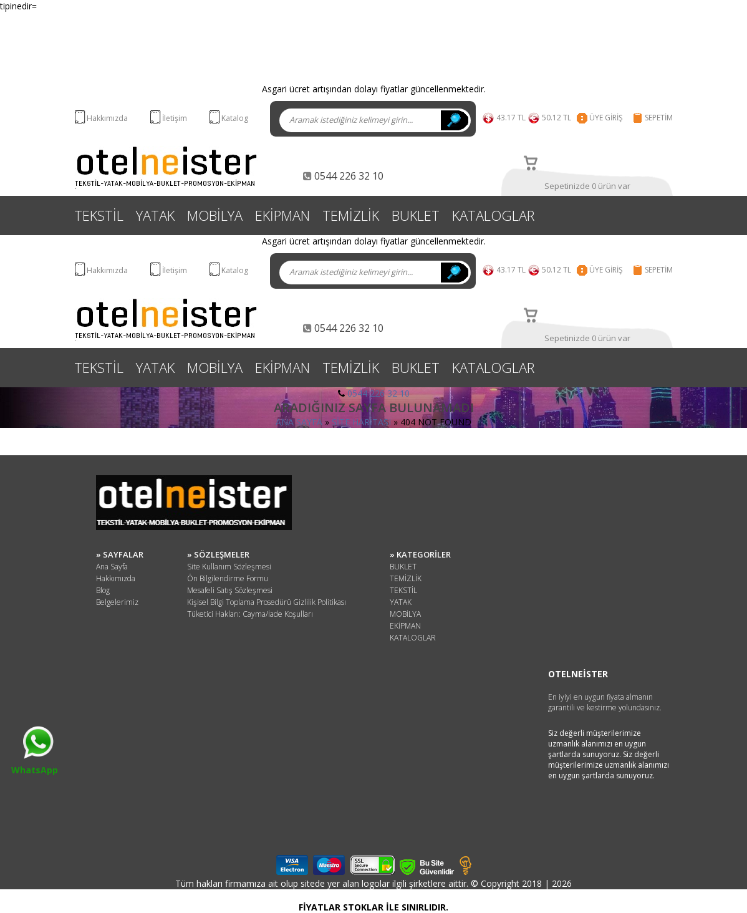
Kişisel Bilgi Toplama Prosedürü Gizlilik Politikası (266, 602)
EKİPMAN (282, 215)
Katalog (234, 118)
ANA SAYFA (299, 422)
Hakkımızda (107, 118)
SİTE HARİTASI (361, 422)
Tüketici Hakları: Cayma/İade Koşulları (250, 614)
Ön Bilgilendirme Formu (227, 578)
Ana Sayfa (112, 566)
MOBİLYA (215, 215)
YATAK (155, 215)
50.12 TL (558, 117)
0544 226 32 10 (378, 393)
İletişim (174, 118)
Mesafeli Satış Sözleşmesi (229, 590)
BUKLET (416, 215)
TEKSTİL (98, 215)
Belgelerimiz (117, 602)
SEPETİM (659, 117)
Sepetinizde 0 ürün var (587, 185)
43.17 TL (511, 117)
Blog (103, 590)
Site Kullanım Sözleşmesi (229, 566)
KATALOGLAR (493, 215)
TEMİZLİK (350, 215)
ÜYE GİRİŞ (606, 117)
